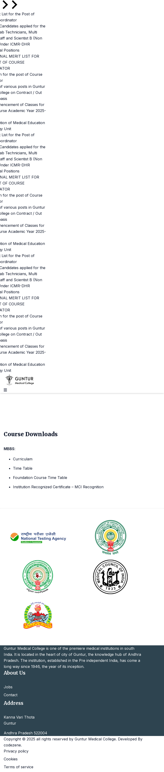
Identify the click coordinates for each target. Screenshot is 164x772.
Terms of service (18, 767)
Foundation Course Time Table (40, 477)
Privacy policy (16, 751)
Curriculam (22, 459)
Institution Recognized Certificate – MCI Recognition (58, 487)
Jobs (8, 687)
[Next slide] (14, 4)
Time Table (22, 468)
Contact (10, 695)
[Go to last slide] (4, 4)
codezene (12, 745)
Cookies (11, 759)
